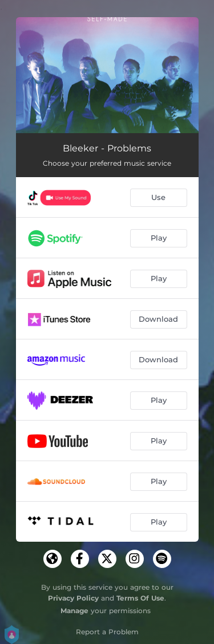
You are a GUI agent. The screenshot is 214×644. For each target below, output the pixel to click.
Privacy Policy (73, 598)
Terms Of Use (140, 598)
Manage (74, 610)
